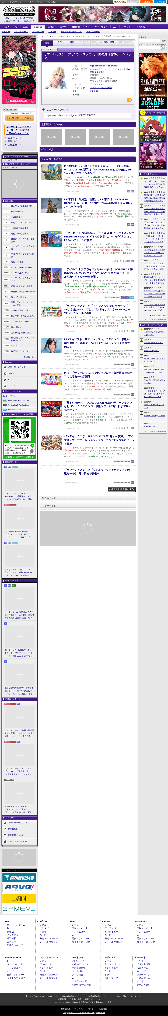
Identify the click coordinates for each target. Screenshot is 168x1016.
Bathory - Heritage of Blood (154, 416)
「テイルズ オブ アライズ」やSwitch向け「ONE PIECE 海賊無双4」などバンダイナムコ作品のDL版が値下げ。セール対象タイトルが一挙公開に (98, 273)
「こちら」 (99, 999)
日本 (96, 91)
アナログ (126, 27)
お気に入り (133, 2)
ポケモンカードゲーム (153, 342)
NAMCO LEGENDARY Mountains (154, 381)
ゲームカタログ (93, 32)
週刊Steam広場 (17, 262)
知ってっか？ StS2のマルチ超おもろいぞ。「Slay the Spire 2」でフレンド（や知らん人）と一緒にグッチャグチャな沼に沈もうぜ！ (19, 653)
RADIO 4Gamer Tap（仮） (22, 267)
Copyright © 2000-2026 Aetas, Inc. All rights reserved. (84, 1012)
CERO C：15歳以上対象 (101, 87)
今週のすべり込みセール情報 (22, 255)
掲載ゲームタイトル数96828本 (19, 18)
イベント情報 (143, 964)
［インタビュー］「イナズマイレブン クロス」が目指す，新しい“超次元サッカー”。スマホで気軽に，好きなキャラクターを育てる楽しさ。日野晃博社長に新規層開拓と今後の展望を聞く (19, 771)
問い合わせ (52, 2)
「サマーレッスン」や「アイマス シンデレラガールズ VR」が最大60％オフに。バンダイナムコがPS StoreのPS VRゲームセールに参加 (97, 309)
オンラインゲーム (16, 925)
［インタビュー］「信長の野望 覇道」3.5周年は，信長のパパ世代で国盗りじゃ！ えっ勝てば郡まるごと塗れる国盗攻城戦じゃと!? (19, 733)
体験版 (10, 931)
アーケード (140, 957)
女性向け (76, 27)
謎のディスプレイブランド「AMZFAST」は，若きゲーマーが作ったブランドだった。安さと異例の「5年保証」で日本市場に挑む (19, 809)
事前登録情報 (79, 967)
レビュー (6, 32)
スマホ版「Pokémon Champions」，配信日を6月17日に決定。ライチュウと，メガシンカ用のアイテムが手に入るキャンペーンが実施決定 (154, 184)
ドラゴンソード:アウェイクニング (154, 333)
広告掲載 (103, 1009)
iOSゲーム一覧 (79, 981)
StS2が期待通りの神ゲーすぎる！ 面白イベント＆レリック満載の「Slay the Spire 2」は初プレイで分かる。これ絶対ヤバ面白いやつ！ (19, 691)
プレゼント (13, 373)
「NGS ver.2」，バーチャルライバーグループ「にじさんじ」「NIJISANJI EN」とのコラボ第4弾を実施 (154, 239)
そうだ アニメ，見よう (21, 273)
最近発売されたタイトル (71, 32)
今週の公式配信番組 (19, 228)
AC (114, 27)
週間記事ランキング (17, 367)
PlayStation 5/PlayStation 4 (18, 405)
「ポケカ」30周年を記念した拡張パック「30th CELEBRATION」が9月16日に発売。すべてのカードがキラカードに (154, 307)
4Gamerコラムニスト (20, 310)
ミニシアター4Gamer (20, 321)
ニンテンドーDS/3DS (47, 957)
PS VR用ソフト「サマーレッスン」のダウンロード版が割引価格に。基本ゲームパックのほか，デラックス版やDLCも (97, 343)
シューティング (145, 974)
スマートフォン (78, 957)
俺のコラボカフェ (18, 297)
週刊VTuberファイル (20, 234)
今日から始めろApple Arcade (23, 292)
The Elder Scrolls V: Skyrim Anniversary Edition (154, 370)
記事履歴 (146, 2)
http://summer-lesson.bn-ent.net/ (103, 66)
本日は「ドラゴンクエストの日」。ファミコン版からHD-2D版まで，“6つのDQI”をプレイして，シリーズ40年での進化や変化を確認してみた (19, 572)
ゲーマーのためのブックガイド (22, 279)
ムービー (52, 32)
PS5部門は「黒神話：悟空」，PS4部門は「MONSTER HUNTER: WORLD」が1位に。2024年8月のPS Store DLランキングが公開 (98, 203)
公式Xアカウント (17, 2)
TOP (7, 27)
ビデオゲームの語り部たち (22, 316)
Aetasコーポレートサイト (19, 841)
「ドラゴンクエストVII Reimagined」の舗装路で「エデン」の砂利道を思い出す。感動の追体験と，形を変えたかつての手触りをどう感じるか (19, 496)
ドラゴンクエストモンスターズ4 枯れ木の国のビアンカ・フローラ (154, 394)
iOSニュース (78, 961)
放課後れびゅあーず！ (20, 351)
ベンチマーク (111, 978)
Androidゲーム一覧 (81, 984)
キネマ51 (15, 346)
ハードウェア (101, 27)
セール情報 (77, 971)
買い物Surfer (16, 327)
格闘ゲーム (142, 967)
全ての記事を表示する (122, 489)
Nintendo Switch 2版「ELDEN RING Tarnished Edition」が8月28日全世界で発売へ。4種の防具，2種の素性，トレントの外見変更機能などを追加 (154, 294)
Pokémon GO (149, 426)
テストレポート (112, 964)
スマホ (63, 27)
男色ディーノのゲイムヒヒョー (22, 240)
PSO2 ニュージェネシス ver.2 (154, 406)
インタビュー (38, 32)
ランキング (160, 2)
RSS (4, 2)
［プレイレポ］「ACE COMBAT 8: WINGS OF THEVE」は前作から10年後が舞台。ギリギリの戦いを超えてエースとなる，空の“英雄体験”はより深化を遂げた (154, 266)
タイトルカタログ (49, 941)
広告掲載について (16, 835)
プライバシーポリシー (17, 822)
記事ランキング (15, 945)
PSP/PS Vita (140, 921)
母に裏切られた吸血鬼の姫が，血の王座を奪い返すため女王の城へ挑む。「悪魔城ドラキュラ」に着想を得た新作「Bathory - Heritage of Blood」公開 (154, 198)
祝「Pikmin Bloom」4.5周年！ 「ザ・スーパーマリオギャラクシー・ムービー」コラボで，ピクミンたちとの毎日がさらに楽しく (19, 534)
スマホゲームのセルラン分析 (22, 247)
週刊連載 (11, 938)
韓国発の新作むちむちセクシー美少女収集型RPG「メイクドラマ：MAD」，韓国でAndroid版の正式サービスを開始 (154, 280)
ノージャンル (96, 84)
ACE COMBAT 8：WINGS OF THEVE (154, 359)
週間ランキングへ (159, 315)
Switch (51, 27)
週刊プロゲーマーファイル (22, 222)
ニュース (12, 137)
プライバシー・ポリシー (85, 1009)
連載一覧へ (31, 357)
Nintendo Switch (14, 410)
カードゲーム (143, 971)
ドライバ (12, 386)
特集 (10, 141)
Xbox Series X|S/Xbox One (18, 400)
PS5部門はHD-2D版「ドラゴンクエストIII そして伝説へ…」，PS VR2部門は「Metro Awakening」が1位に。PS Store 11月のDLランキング (97, 170)
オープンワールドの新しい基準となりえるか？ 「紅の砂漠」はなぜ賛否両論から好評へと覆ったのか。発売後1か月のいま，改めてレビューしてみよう (19, 615)
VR (87, 27)
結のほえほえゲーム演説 (21, 286)
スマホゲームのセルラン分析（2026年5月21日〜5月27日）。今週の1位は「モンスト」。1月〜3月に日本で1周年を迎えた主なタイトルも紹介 (154, 211)
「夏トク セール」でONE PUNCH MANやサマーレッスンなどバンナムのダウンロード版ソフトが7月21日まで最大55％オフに (98, 406)
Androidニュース (80, 964)
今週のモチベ (17, 217)
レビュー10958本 (12, 21)
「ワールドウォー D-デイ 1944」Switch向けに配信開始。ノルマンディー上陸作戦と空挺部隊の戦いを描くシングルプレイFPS (154, 225)
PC (16, 27)
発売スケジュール (49, 938)
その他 (140, 981)
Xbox (25, 27)
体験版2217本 (28, 21)
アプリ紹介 (77, 974)
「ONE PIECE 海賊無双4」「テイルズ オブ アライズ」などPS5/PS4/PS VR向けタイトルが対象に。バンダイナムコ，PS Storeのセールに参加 (99, 237)
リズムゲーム (143, 978)
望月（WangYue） (151, 350)
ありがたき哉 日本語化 (21, 333)
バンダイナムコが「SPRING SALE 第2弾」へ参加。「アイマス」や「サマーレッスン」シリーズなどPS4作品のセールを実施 (99, 440)
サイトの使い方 (36, 2)
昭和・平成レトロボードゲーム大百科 (22, 303)
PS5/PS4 (38, 27)
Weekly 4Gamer (17, 211)
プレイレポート (21, 32)
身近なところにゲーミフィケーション (22, 339)
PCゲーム (12, 396)
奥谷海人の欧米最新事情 (21, 206)
